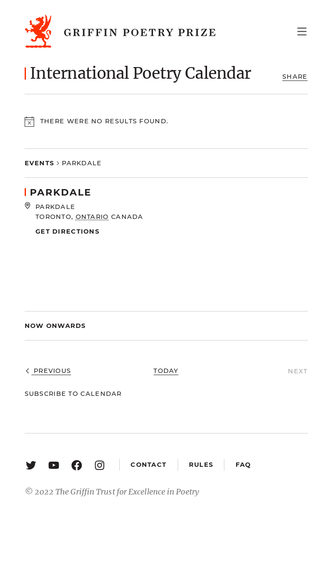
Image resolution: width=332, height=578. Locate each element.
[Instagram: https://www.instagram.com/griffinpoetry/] (99, 465)
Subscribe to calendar (73, 394)
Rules (201, 465)
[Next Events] (297, 371)
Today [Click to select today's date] (165, 371)
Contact (148, 465)
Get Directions (67, 231)
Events (39, 163)
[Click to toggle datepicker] (55, 326)
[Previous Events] (48, 371)
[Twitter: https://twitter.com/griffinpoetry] (31, 465)
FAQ (243, 465)
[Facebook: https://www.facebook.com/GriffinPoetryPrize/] (76, 465)
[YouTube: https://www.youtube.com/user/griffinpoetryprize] (54, 465)
